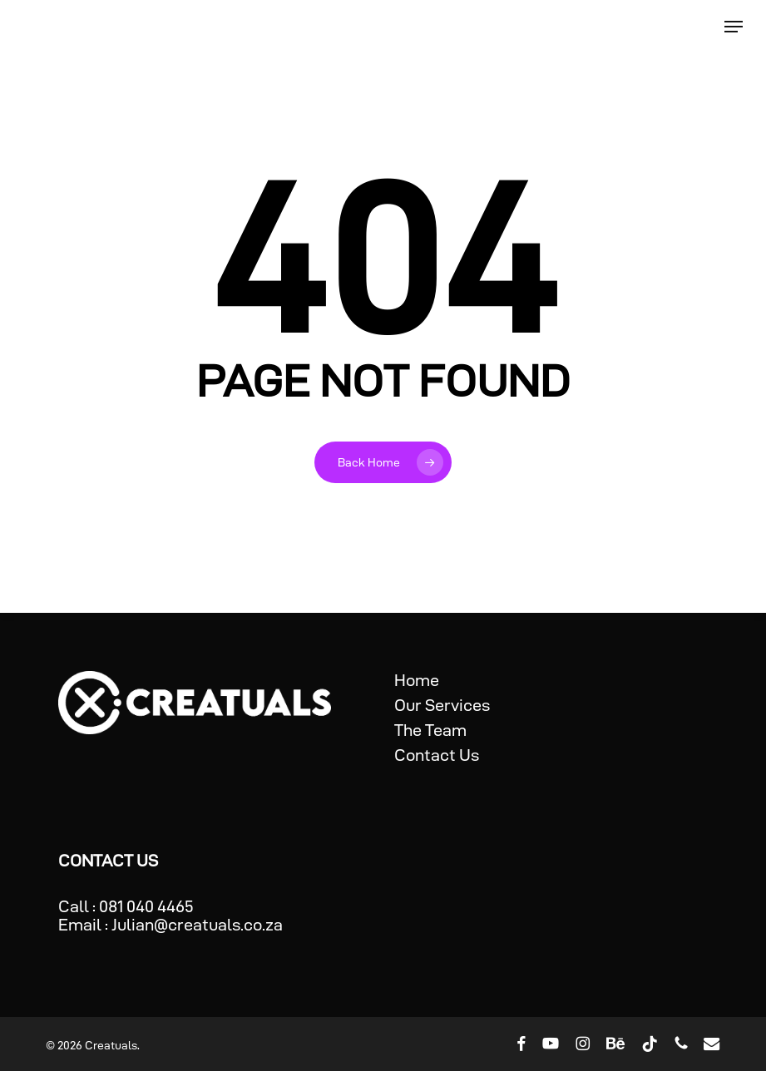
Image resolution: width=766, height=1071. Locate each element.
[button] (733, 26)
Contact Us (436, 755)
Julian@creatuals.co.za (197, 925)
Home (416, 680)
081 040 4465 (146, 906)
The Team (430, 730)
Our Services (442, 705)
